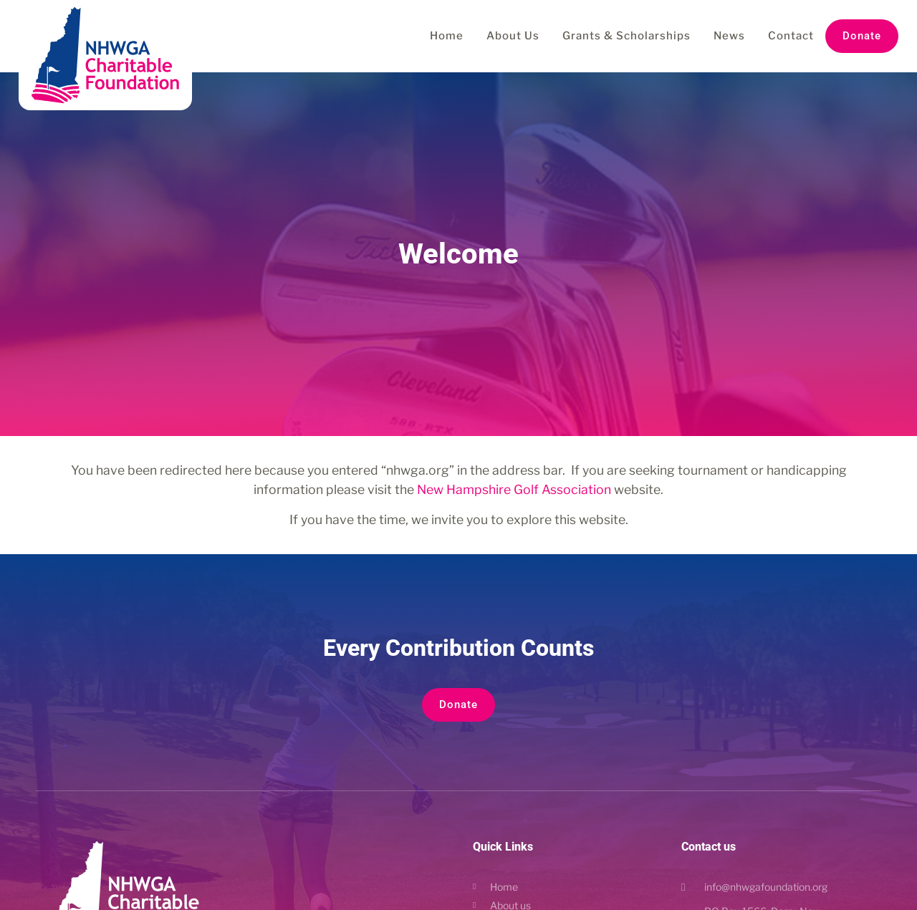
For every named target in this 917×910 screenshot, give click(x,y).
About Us (512, 35)
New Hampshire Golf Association (514, 489)
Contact (791, 35)
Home (447, 35)
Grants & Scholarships (626, 35)
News (729, 35)
